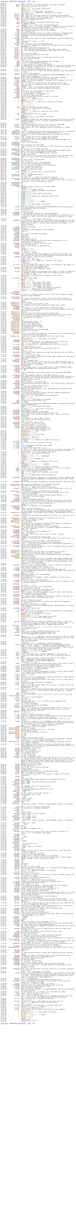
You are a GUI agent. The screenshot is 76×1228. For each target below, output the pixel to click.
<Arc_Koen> (16, 317)
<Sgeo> (18, 5)
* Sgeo (18, 38)
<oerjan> (17, 46)
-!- (19, 4)
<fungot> (17, 1032)
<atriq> (17, 430)
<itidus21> (16, 254)
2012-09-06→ (22, 1)
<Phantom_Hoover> (14, 834)
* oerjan (17, 1056)
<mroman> (17, 248)
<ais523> (17, 304)
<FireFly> (17, 725)
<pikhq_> (17, 17)
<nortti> (17, 809)
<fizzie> (17, 320)
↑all (33, 1)
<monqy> (17, 272)
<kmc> (18, 26)
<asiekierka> (16, 157)
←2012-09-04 (4, 1)
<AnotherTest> (15, 351)
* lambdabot (16, 287)
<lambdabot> (16, 432)
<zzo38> (17, 39)
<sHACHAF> (17, 94)
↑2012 (29, 1)
